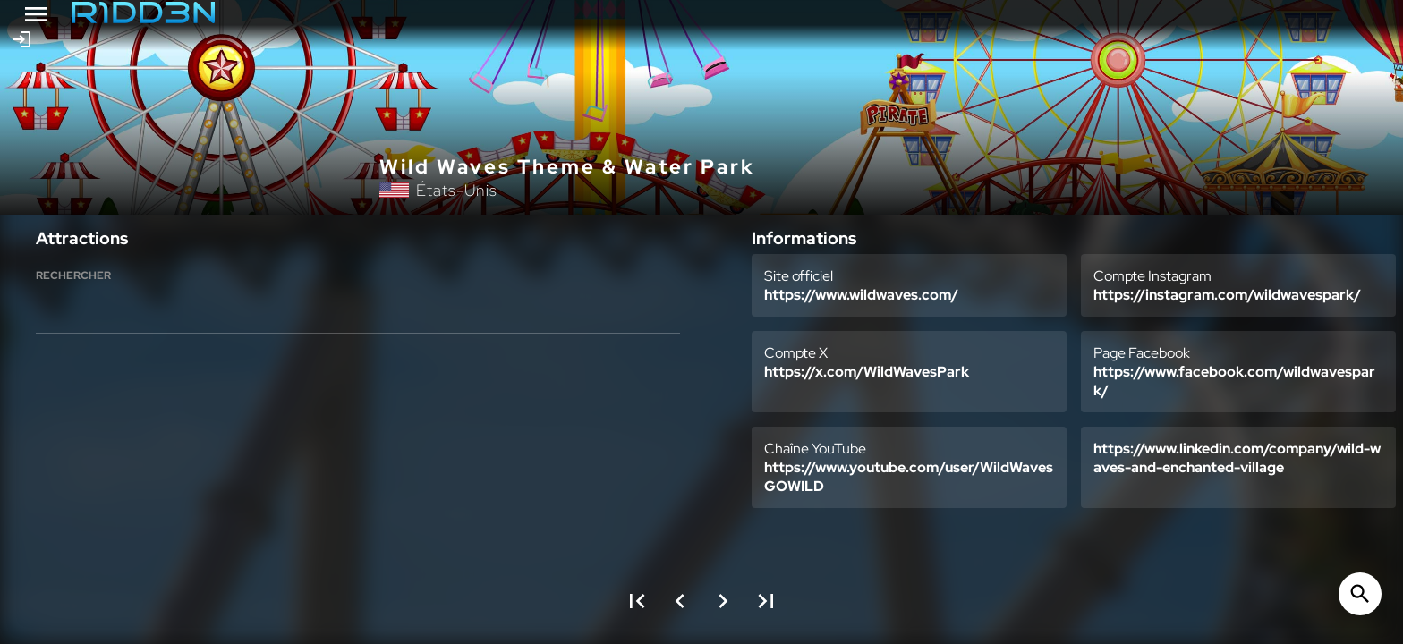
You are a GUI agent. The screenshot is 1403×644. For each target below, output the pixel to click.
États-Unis (456, 190)
